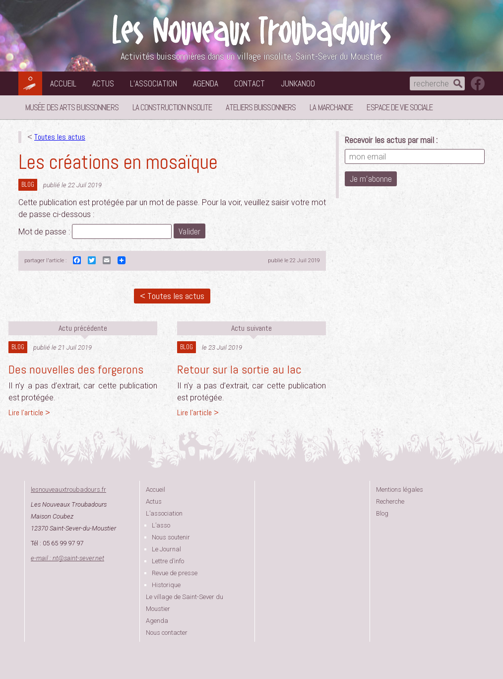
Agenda (205, 83)
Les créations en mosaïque (118, 162)
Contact (249, 83)
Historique (166, 585)
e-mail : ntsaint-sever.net (67, 558)
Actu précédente (83, 328)
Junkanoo (298, 83)
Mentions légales (399, 489)
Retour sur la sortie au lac (239, 369)
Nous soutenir (171, 537)
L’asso (161, 525)
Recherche (390, 501)
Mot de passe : (95, 231)
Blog (27, 184)
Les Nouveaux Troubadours (251, 30)
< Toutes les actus (172, 296)
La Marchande (331, 107)
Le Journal (166, 549)
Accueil (63, 83)
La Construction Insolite (172, 107)
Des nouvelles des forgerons (75, 369)
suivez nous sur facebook (478, 83)
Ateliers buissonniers (261, 107)
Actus (103, 83)
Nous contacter (167, 632)
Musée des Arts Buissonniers (72, 107)
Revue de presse (174, 573)
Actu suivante (251, 328)
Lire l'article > (29, 412)
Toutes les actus (59, 137)
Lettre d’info (168, 561)
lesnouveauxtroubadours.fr (68, 489)
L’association (153, 83)
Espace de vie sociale (400, 107)
